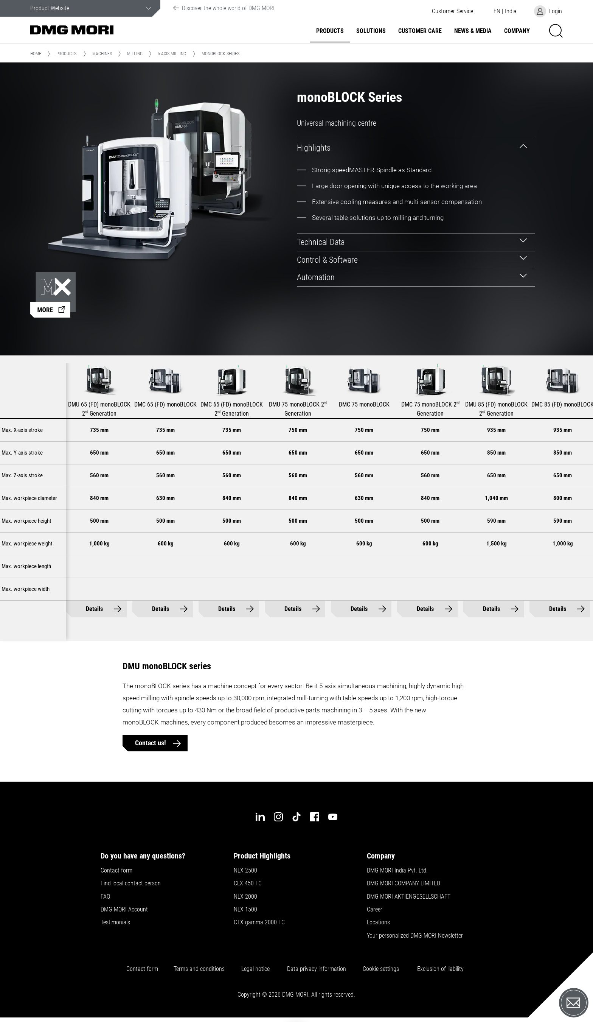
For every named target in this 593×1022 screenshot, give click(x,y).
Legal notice (255, 969)
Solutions (371, 31)
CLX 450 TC (248, 883)
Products (330, 31)
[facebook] (314, 817)
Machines (102, 53)
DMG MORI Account (124, 909)
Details (94, 608)
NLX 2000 (245, 896)
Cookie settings (382, 969)
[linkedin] (260, 817)
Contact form (116, 870)
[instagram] (278, 817)
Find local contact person (131, 883)
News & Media (473, 31)
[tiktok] (296, 817)
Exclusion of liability (440, 969)
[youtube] (332, 817)
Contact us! (151, 743)
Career (374, 909)
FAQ (105, 896)
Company (517, 31)
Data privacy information (316, 969)
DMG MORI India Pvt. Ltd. (397, 870)
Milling (135, 53)
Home (35, 53)
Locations (378, 922)
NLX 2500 (245, 870)
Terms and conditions (199, 969)
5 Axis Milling (172, 53)
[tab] (416, 148)
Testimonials (115, 922)
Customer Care (420, 31)
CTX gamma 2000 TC (259, 922)
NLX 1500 (245, 909)
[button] (452, 11)
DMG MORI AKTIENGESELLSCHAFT (408, 896)
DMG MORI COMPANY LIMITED (403, 883)
